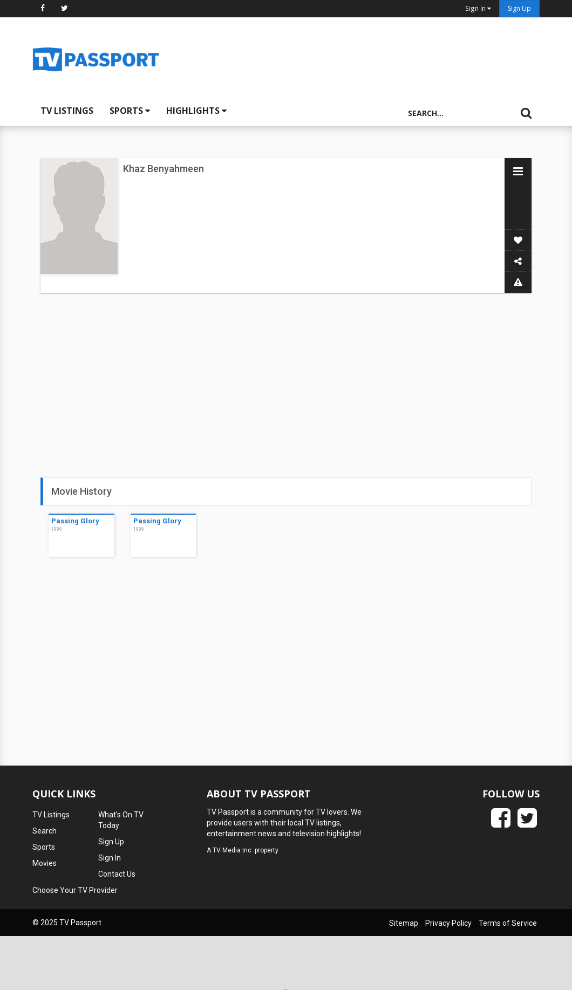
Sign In (109, 858)
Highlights (196, 111)
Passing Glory (75, 521)
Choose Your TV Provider (75, 890)
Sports (130, 111)
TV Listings (66, 111)
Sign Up (519, 8)
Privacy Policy (448, 923)
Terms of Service (508, 923)
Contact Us (116, 874)
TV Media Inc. (233, 850)
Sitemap (403, 923)
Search (44, 831)
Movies (44, 863)
